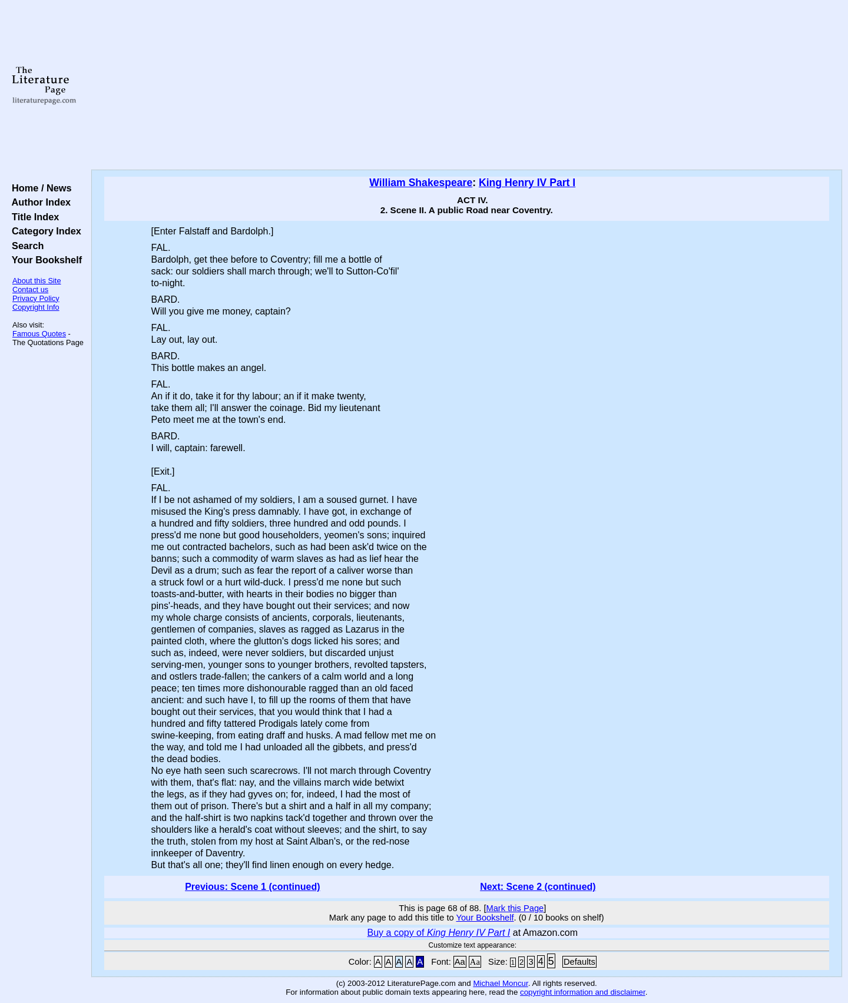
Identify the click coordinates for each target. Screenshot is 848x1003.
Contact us (30, 289)
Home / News (39, 188)
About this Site (36, 280)
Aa (460, 961)
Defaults (579, 961)
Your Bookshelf (44, 259)
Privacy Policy (35, 298)
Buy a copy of (439, 933)
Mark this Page (515, 908)
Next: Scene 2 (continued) (537, 887)
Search (25, 245)
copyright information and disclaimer (582, 992)
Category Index (43, 231)
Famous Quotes (39, 333)
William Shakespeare (420, 182)
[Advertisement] (466, 85)
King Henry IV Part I (527, 182)
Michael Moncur (500, 983)
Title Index (32, 216)
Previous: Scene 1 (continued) (252, 887)
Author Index (38, 202)
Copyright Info (35, 307)
